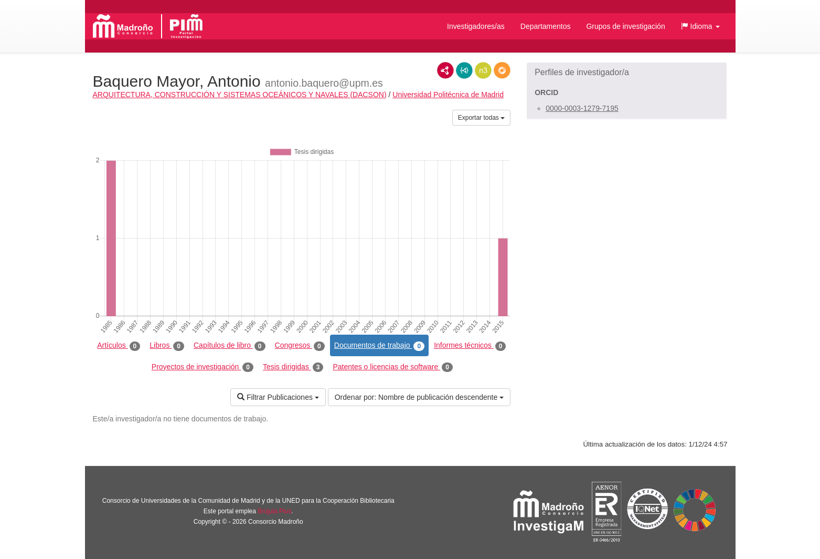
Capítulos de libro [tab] (229, 345)
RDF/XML (445, 70)
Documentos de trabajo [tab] (379, 345)
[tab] (627, 72)
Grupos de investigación (625, 26)
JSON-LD (464, 70)
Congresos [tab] (300, 345)
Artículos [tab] (118, 345)
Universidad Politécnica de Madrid (448, 94)
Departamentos (545, 26)
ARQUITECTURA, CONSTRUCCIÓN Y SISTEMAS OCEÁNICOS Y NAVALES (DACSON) (240, 94)
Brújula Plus (274, 511)
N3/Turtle (483, 70)
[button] (700, 26)
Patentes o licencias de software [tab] (392, 367)
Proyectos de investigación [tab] (202, 367)
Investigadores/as (476, 26)
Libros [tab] (167, 345)
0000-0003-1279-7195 (582, 108)
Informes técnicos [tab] (470, 345)
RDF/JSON (502, 70)
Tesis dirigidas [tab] (293, 367)
